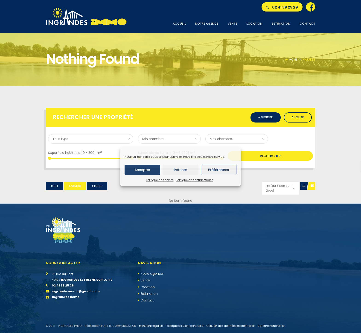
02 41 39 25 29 (282, 7)
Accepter (142, 169)
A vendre (265, 117)
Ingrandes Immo (62, 297)
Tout (54, 186)
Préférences (218, 169)
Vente (145, 280)
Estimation (149, 293)
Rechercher (270, 156)
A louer (297, 117)
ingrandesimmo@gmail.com (76, 291)
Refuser (180, 169)
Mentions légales (151, 326)
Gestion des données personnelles (230, 326)
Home (293, 59)
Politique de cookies (160, 180)
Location (147, 287)
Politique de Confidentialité (184, 326)
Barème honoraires (271, 326)
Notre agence (151, 273)
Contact (147, 300)
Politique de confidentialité (194, 180)
